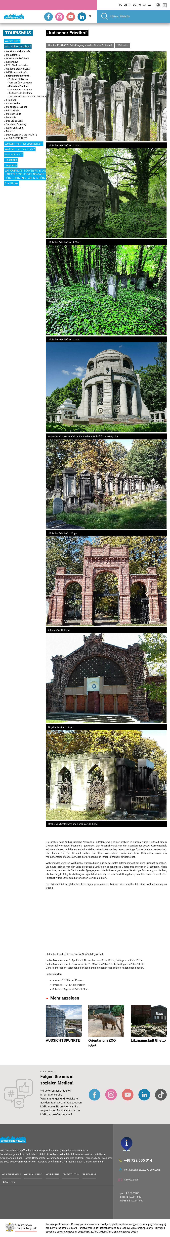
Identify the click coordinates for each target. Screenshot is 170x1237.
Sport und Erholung (16, 124)
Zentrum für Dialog (18, 79)
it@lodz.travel (131, 1179)
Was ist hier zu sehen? (18, 46)
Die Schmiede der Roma (20, 93)
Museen (10, 131)
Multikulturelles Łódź (16, 107)
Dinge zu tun (70, 1174)
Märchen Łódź (13, 114)
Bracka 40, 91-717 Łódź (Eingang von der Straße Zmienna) (80, 45)
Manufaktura (13, 55)
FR (129, 4)
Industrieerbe (13, 103)
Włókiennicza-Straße (16, 72)
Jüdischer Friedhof (18, 86)
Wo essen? (52, 1174)
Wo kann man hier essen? (20, 149)
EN (125, 4)
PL (120, 4)
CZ (149, 4)
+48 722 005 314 (138, 1160)
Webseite (123, 45)
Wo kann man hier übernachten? (24, 143)
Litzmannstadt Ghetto (17, 75)
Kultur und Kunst (15, 127)
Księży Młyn (12, 61)
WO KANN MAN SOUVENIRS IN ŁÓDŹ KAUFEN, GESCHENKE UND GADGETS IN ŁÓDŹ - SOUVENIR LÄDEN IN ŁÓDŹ (28, 174)
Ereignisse (11, 165)
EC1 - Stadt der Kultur (17, 65)
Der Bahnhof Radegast (20, 89)
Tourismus (18, 33)
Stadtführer (11, 183)
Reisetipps (11, 159)
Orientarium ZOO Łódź (17, 58)
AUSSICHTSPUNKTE (16, 138)
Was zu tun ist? (14, 154)
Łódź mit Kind (13, 110)
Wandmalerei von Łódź (18, 68)
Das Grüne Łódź (14, 120)
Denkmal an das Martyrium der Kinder (27, 96)
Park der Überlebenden (20, 82)
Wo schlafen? (33, 1174)
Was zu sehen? (11, 1174)
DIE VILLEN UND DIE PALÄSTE (21, 134)
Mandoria (11, 117)
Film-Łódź (11, 100)
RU (139, 4)
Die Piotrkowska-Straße (18, 51)
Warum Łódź (12, 41)
